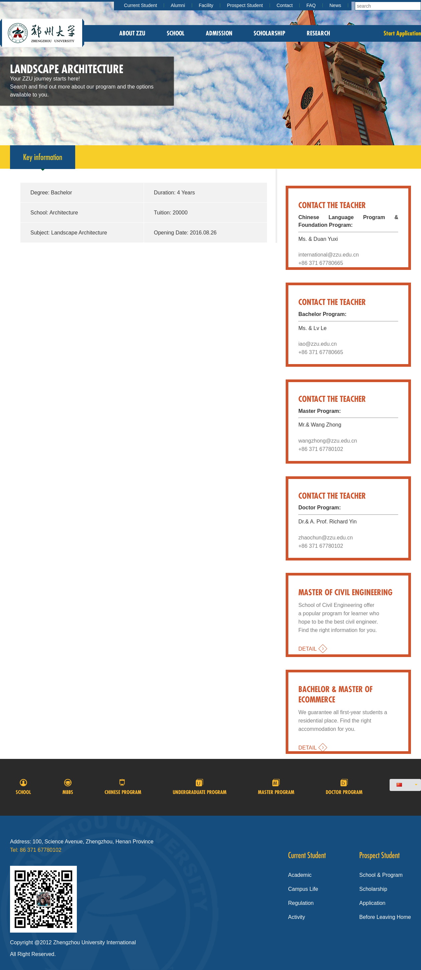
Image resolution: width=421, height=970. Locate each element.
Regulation (301, 903)
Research (318, 33)
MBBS (67, 787)
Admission (219, 33)
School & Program (381, 875)
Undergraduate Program (200, 787)
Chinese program (123, 787)
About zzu (132, 33)
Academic (299, 875)
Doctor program (344, 787)
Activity (296, 917)
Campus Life (303, 889)
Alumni (178, 5)
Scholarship (269, 33)
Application (372, 903)
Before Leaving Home (385, 917)
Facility (206, 5)
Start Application (402, 33)
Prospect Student (245, 5)
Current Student (140, 5)
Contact (285, 5)
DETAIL (307, 649)
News (335, 5)
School (175, 33)
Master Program (276, 787)
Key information (42, 160)
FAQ (311, 5)
